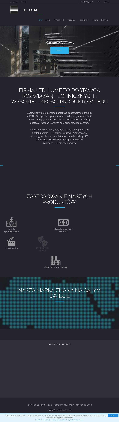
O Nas (48, 20)
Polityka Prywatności (42, 420)
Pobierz (95, 20)
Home (40, 20)
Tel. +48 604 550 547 (87, 2)
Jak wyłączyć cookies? (59, 420)
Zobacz (58, 50)
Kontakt (104, 20)
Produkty (71, 20)
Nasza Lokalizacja (58, 344)
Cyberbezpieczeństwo (76, 420)
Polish (99, 2)
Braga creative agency (64, 410)
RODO (106, 2)
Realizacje (84, 20)
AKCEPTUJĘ (113, 415)
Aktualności (59, 20)
